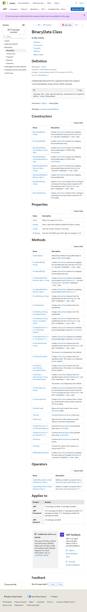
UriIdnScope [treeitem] (9, 73)
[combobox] (14, 31)
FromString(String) (39, 399)
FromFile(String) (38, 305)
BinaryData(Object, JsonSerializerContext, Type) (40, 150)
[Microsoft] (4, 3)
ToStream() (36, 439)
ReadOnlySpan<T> (73, 489)
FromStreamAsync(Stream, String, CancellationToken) (40, 376)
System (43, 67)
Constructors (38, 45)
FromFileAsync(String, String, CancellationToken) (40, 320)
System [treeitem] (7, 41)
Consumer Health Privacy (65, 602)
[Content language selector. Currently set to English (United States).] (13, 596)
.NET (38, 25)
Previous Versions (20, 602)
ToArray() (36, 415)
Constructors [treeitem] (10, 54)
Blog (30, 602)
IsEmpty (35, 224)
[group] (58, 95)
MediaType (77, 134)
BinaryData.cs (42, 75)
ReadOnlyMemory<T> (69, 280)
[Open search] (76, 3)
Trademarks (18, 605)
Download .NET (77, 9)
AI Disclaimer (7, 602)
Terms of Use (7, 605)
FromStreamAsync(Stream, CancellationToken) (39, 367)
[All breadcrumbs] (34, 25)
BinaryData (61, 132)
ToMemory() (37, 419)
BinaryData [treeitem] (10, 50)
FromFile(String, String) (41, 296)
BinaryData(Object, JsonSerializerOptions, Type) (40, 159)
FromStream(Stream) (40, 356)
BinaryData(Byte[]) (39, 141)
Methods (37, 51)
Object (44, 103)
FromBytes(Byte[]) (39, 271)
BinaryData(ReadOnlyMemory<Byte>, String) (40, 168)
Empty (35, 220)
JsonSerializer (55, 152)
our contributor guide (42, 553)
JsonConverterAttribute (49, 109)
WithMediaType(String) (41, 453)
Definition (37, 42)
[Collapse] (23, 25)
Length (35, 229)
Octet (79, 233)
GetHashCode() (38, 408)
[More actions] (82, 25)
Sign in (82, 3)
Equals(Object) (38, 255)
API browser (47, 25)
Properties (37, 48)
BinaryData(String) (39, 193)
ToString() (36, 446)
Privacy (49, 602)
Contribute (40, 602)
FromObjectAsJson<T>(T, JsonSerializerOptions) (41, 329)
